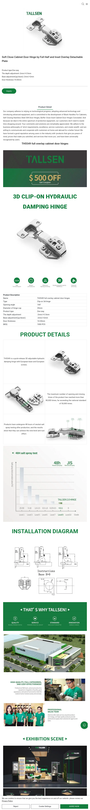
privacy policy (7, 801)
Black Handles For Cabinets (75, 115)
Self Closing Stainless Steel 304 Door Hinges (21, 118)
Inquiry (9, 91)
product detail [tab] (45, 107)
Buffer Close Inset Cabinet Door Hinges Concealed (61, 118)
